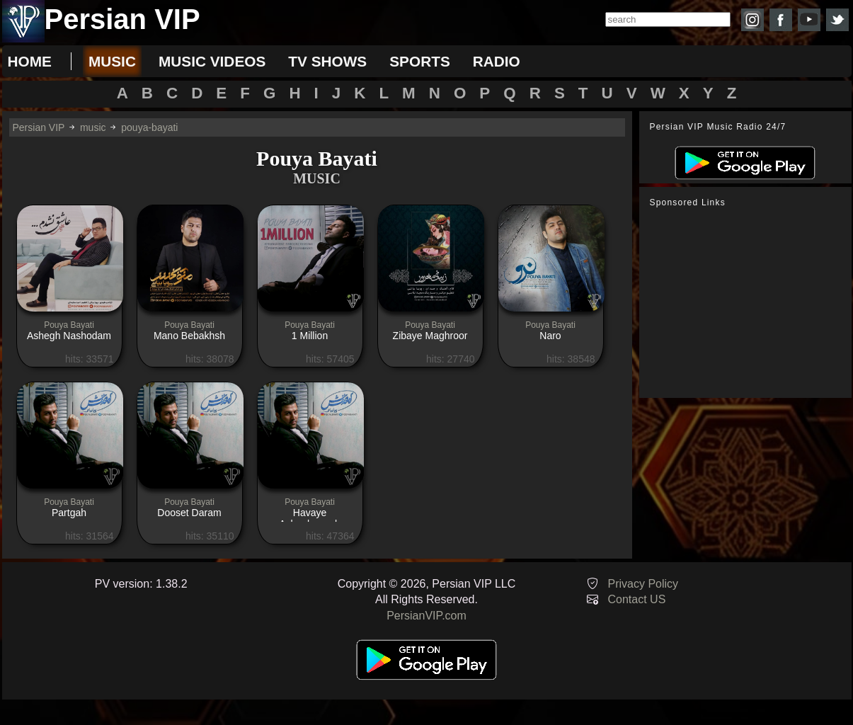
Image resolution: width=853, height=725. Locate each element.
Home (30, 61)
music (112, 61)
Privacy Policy (643, 584)
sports (419, 61)
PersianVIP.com (426, 616)
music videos (212, 61)
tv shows (327, 61)
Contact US (637, 599)
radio (496, 61)
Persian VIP (39, 127)
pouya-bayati (149, 127)
